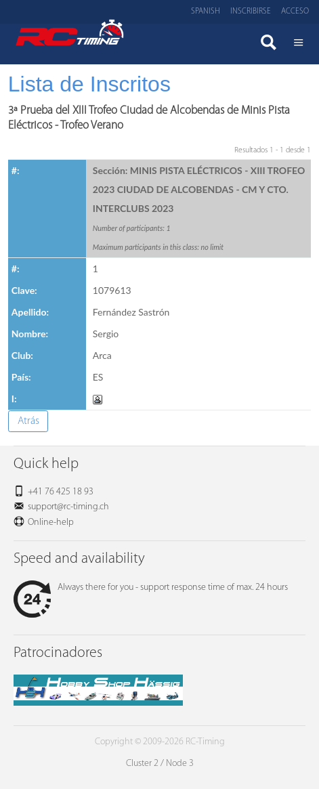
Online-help (51, 522)
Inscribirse (250, 11)
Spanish (205, 11)
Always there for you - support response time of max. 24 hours (151, 587)
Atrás (28, 421)
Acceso (295, 11)
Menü (298, 44)
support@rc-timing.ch (68, 507)
